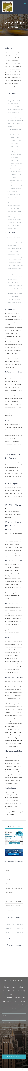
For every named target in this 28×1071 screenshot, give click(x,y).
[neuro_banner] (14, 832)
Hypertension (9, 910)
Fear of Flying (9, 892)
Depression (9, 879)
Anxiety (8, 870)
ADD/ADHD (9, 884)
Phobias (8, 875)
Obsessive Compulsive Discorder (14, 888)
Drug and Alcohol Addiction (13, 897)
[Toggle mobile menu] (25, 3)
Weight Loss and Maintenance (13, 905)
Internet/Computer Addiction (13, 901)
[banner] (14, 850)
